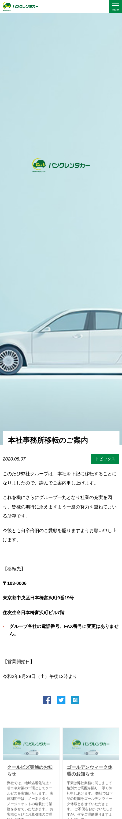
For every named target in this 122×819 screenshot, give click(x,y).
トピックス (105, 459)
